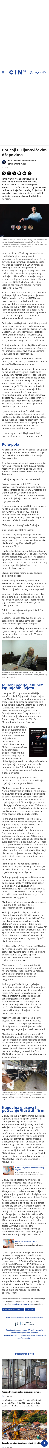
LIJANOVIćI (30, 1309)
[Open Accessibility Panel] (44, 1443)
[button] (4, 173)
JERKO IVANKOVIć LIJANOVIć (13, 1309)
